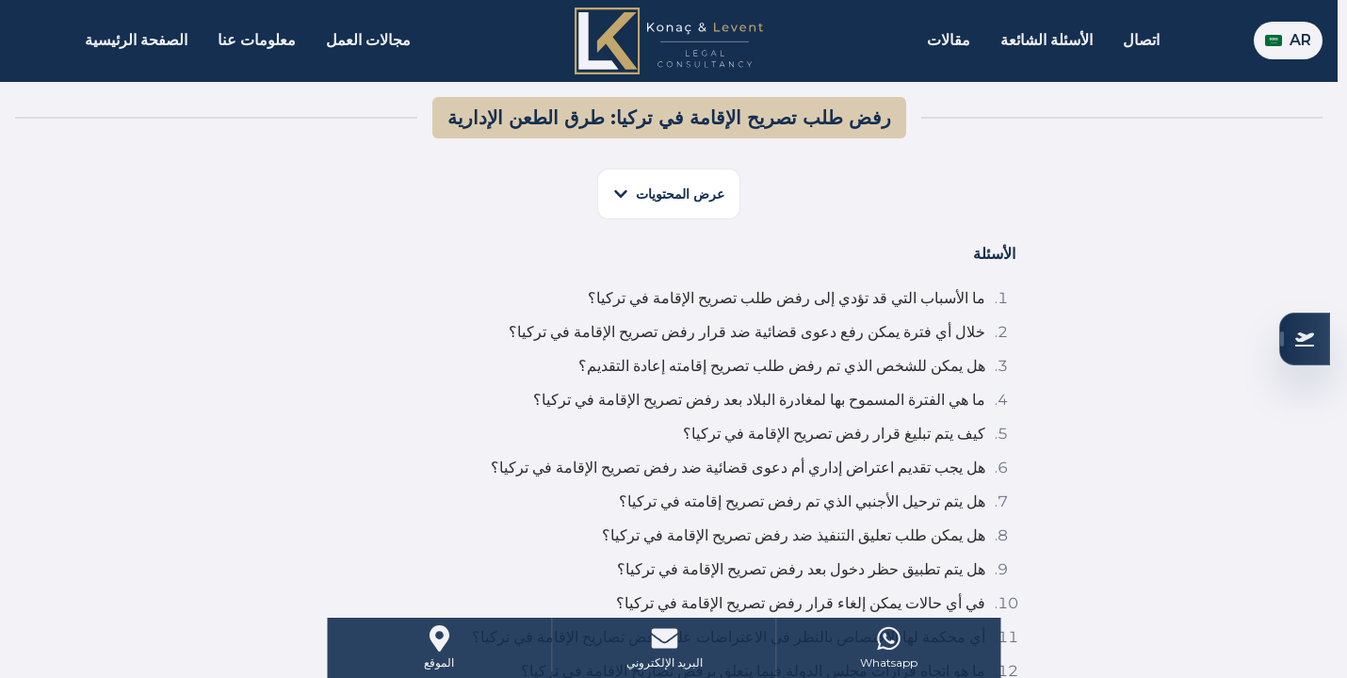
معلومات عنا (257, 40)
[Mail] (663, 648)
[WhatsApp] (888, 648)
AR (1288, 40)
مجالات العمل (368, 40)
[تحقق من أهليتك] (1304, 339)
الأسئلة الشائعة (1046, 40)
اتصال (1141, 40)
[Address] (439, 648)
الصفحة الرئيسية (136, 40)
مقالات (948, 40)
